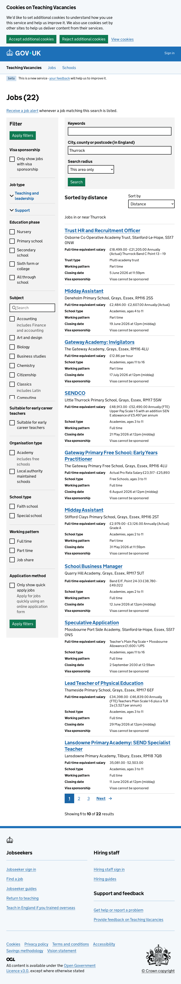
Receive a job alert (22, 110)
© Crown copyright (158, 970)
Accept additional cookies (31, 39)
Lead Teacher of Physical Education (104, 683)
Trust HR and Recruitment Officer (102, 230)
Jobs (52, 67)
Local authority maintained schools (30, 476)
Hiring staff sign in (109, 869)
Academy (25, 452)
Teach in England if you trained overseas (40, 907)
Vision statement (61, 950)
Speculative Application (92, 622)
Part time (25, 550)
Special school (29, 515)
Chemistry (26, 365)
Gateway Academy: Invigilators (100, 342)
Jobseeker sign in (21, 869)
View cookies (122, 39)
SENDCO (75, 393)
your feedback (59, 78)
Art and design (29, 337)
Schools (69, 67)
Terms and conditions (70, 944)
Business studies (31, 356)
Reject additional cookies (84, 39)
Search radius (80, 161)
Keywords (76, 123)
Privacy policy (36, 944)
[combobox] (32, 308)
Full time (24, 541)
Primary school (30, 241)
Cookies (13, 944)
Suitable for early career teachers (32, 425)
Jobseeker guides (21, 888)
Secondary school (26, 252)
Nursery (24, 231)
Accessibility (104, 944)
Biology (23, 346)
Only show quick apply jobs (31, 587)
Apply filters (22, 135)
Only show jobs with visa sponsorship (30, 164)
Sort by (134, 195)
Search (76, 182)
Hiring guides (105, 878)
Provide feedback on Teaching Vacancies (128, 919)
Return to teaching (22, 898)
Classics (24, 384)
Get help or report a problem (118, 910)
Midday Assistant (84, 291)
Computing (26, 397)
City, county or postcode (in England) (101, 142)
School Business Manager (94, 566)
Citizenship (26, 374)
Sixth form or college (28, 266)
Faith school (27, 506)
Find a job (14, 878)
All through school (26, 280)
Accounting (27, 318)
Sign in (169, 53)
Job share (25, 559)
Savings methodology (24, 950)
